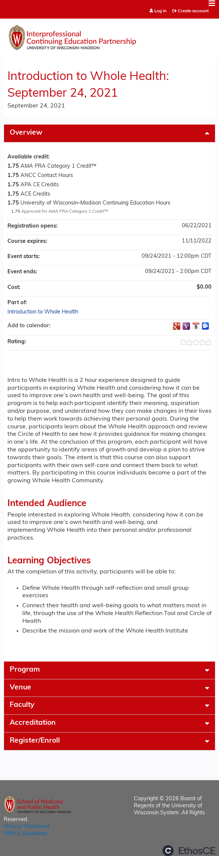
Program (25, 669)
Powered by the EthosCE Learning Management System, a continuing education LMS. (188, 850)
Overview (26, 132)
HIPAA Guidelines (25, 834)
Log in (160, 11)
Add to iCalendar (196, 325)
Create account (193, 11)
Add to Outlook (205, 326)
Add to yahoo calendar (186, 326)
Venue (20, 687)
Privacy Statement (26, 827)
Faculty (22, 705)
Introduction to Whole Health (42, 312)
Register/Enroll (35, 740)
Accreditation (33, 723)
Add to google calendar (176, 326)
